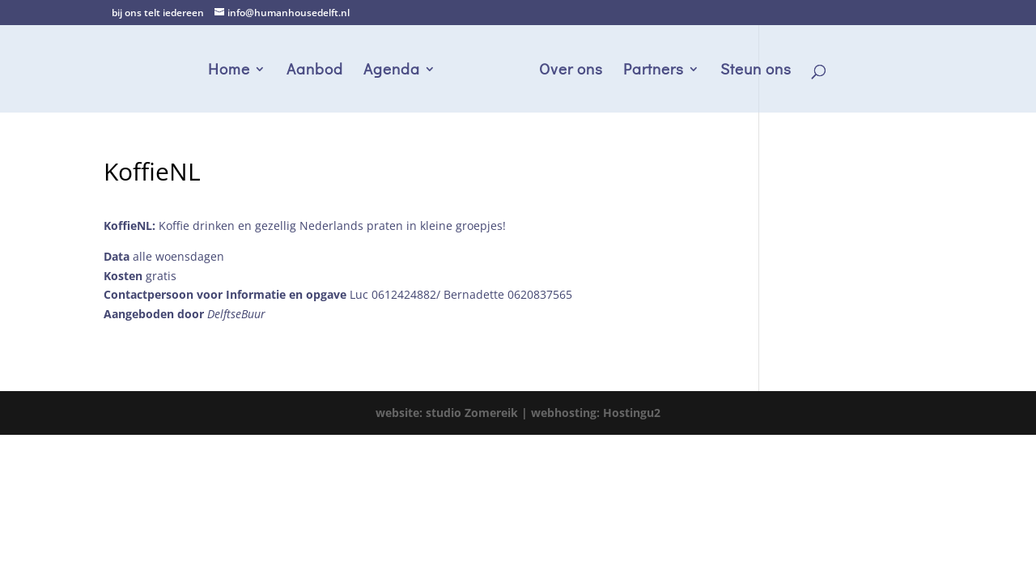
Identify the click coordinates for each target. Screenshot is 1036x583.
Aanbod (315, 71)
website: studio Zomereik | (453, 412)
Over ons (571, 71)
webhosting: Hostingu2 (595, 412)
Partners (653, 71)
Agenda (391, 71)
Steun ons (756, 71)
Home (229, 71)
